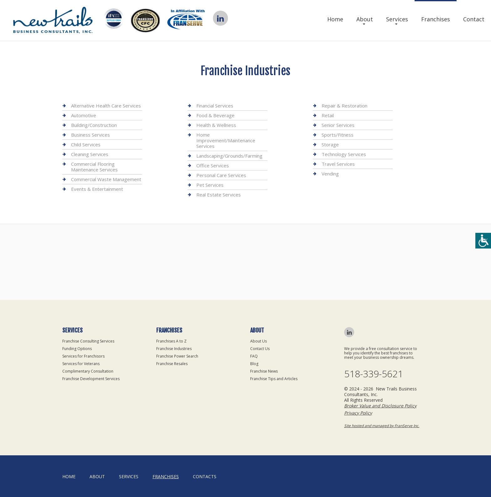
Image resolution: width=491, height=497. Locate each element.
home (68, 476)
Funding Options (77, 348)
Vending (330, 173)
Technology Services (344, 154)
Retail (328, 115)
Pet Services (210, 185)
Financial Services (214, 106)
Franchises (435, 19)
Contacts (204, 476)
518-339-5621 (373, 374)
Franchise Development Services (91, 378)
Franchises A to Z (171, 341)
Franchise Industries (174, 348)
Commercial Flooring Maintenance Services (94, 167)
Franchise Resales (172, 363)
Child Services (86, 144)
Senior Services (338, 125)
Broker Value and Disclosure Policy (380, 406)
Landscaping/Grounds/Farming (229, 156)
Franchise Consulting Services (88, 341)
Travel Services (338, 164)
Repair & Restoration (344, 106)
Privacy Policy (358, 413)
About (364, 19)
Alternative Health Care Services (106, 106)
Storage (330, 144)
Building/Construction (94, 125)
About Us (258, 341)
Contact (473, 19)
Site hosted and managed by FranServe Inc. (381, 425)
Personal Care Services (221, 175)
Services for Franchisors (83, 356)
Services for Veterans (81, 363)
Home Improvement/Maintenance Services (225, 140)
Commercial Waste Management (106, 179)
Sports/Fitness (338, 135)
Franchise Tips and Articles (273, 378)
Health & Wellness (216, 125)
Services (397, 19)
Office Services (212, 165)
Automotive (83, 115)
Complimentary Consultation (87, 371)
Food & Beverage (215, 115)
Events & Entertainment (97, 189)
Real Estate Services (218, 194)
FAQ (254, 356)
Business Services (90, 135)
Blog (254, 363)
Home (335, 19)
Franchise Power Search (177, 356)
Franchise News (264, 371)
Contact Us (260, 348)
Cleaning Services (89, 154)
